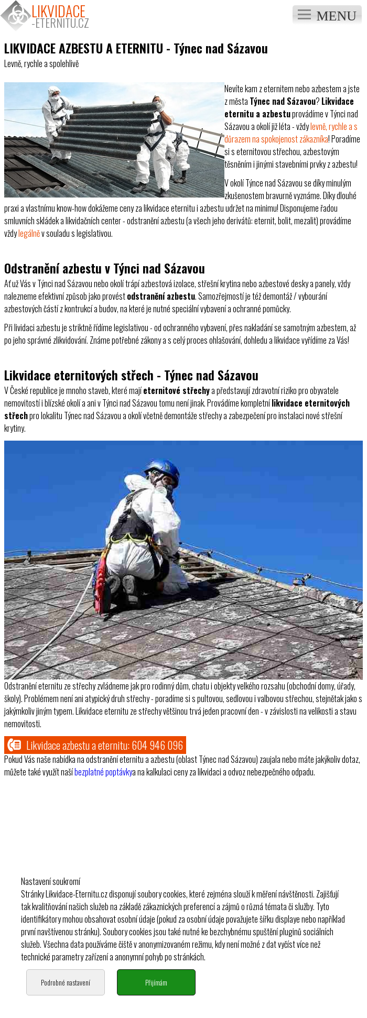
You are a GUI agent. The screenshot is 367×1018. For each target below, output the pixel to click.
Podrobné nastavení (65, 997)
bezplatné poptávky (103, 771)
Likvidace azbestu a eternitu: (95, 745)
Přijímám (156, 997)
